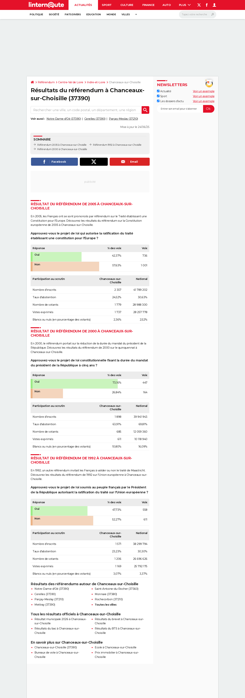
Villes (126, 14)
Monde (111, 14)
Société (54, 14)
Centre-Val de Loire (70, 82)
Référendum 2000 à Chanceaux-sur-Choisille (62, 149)
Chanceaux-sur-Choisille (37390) (55, 647)
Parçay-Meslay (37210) (123, 118)
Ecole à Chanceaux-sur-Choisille (115, 647)
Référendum (46, 82)
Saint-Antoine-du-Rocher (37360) (116, 589)
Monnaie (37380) (106, 594)
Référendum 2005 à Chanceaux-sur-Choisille (62, 144)
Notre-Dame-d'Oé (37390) (64, 118)
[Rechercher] (197, 14)
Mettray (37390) (44, 604)
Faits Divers (73, 14)
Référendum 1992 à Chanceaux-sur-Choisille (117, 144)
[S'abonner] (185, 109)
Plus (185, 5)
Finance (148, 5)
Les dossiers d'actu (170, 101)
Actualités (83, 5)
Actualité (164, 91)
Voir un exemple (204, 91)
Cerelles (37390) (94, 118)
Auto (167, 5)
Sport (107, 5)
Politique (36, 14)
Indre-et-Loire (96, 82)
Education (93, 14)
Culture (126, 5)
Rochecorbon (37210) (109, 599)
